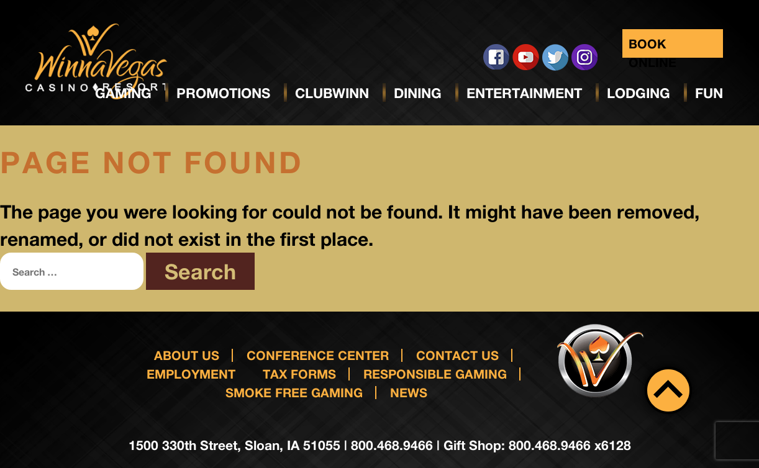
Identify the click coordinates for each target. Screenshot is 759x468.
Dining (418, 93)
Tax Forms (299, 373)
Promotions (223, 93)
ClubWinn (332, 93)
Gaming (123, 93)
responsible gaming (435, 373)
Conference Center (318, 355)
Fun (709, 93)
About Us (186, 355)
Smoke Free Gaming (294, 392)
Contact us (457, 355)
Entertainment (524, 93)
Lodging (638, 93)
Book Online (652, 47)
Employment (191, 373)
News (408, 392)
